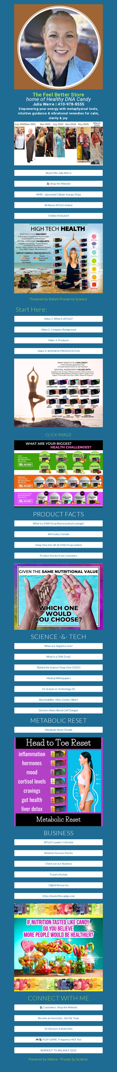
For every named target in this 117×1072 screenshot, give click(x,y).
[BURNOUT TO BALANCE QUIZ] (58, 1050)
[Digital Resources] (58, 885)
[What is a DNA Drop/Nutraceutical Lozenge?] (58, 523)
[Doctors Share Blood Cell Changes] (58, 710)
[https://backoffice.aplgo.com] (58, 896)
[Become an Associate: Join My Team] (58, 1018)
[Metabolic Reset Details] (58, 730)
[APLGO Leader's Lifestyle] (58, 842)
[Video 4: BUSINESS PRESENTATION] (58, 351)
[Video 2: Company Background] (58, 329)
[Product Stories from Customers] (58, 556)
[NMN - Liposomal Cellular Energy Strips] (58, 194)
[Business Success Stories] (58, 853)
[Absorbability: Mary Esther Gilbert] (58, 700)
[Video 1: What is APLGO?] (58, 319)
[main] (58, 105)
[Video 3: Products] (58, 340)
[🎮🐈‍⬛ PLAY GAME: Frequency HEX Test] (58, 1039)
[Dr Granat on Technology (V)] (58, 689)
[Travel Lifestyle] (58, 874)
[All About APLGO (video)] (58, 205)
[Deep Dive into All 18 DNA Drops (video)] (58, 545)
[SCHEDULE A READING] (58, 1029)
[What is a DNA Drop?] (58, 657)
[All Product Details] (58, 534)
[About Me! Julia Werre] (58, 173)
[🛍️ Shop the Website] (58, 184)
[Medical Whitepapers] (58, 678)
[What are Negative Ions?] (58, 646)
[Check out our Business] (58, 864)
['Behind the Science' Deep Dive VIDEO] (58, 667)
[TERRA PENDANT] (58, 216)
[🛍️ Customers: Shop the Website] (58, 1007)
